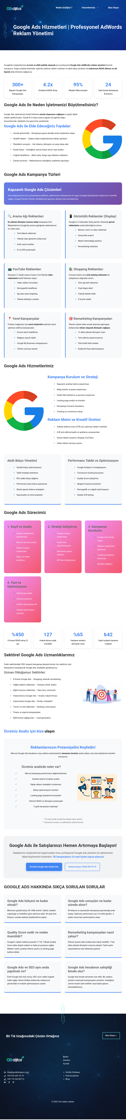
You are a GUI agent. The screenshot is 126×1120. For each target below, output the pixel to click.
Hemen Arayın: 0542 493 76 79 (84, 867)
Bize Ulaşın (113, 7)
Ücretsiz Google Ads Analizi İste (42, 867)
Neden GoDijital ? (64, 7)
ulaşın (50, 731)
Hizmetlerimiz (92, 8)
